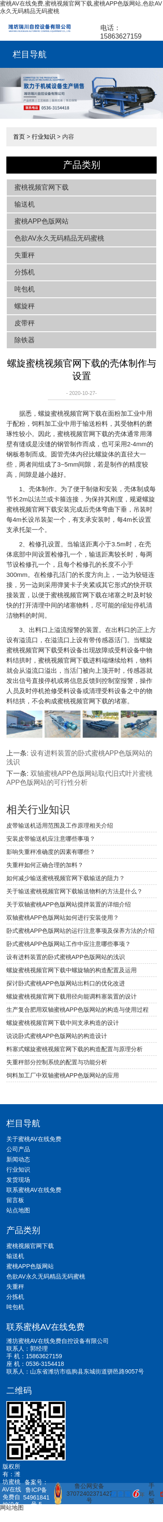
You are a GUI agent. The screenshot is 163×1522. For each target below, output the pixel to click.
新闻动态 (18, 1159)
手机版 (152, 1493)
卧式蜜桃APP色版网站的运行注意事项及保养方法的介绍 (80, 930)
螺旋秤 (24, 306)
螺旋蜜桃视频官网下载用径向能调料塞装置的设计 (71, 996)
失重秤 (24, 255)
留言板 (15, 1200)
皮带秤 (24, 323)
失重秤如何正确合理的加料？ (44, 865)
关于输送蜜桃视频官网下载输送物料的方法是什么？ (74, 891)
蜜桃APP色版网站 (41, 221)
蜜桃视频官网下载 (41, 187)
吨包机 (24, 289)
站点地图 (18, 1210)
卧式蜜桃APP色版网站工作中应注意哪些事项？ (68, 943)
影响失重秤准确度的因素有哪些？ (50, 851)
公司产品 (18, 1149)
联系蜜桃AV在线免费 (33, 1189)
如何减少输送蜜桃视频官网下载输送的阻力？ (65, 878)
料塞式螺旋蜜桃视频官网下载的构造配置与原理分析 (74, 1049)
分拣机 (24, 272)
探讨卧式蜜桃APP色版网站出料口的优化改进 (65, 983)
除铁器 (24, 340)
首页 (19, 136)
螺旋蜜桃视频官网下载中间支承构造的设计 (62, 1022)
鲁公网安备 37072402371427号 (79, 1494)
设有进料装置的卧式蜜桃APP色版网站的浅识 (65, 957)
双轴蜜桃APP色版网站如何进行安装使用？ (62, 917)
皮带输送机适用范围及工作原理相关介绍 (59, 825)
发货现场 (18, 1179)
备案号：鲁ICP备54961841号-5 (36, 1493)
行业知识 (43, 136)
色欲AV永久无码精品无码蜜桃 (59, 238)
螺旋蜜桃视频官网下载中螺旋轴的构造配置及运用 (71, 970)
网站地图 (12, 1507)
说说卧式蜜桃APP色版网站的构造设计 (56, 1035)
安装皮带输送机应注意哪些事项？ (50, 838)
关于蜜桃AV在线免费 (33, 1139)
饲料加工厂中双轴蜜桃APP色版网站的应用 (62, 1075)
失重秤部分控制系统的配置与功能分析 (56, 1062)
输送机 (24, 204)
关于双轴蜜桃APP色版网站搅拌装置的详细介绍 (68, 904)
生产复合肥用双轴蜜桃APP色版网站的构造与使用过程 (77, 1009)
